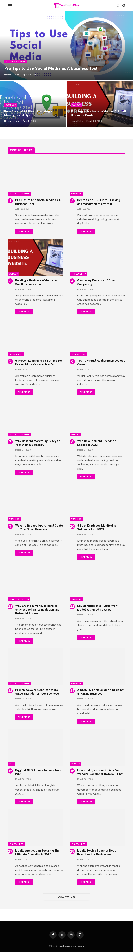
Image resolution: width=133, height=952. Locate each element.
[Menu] (10, 6)
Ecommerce (15, 354)
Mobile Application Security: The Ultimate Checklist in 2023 (37, 853)
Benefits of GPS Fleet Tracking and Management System (31, 113)
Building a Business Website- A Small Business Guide (99, 113)
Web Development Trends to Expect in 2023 (96, 443)
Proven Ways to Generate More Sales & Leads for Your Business (37, 692)
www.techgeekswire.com (70, 946)
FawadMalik (77, 121)
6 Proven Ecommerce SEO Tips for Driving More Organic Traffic (38, 362)
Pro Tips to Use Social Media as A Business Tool (54, 68)
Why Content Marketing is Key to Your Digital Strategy (37, 443)
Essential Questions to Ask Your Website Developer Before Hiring (100, 772)
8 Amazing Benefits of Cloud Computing (96, 282)
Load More (66, 897)
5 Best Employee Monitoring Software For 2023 (96, 527)
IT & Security (78, 274)
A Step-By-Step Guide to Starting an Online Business (100, 692)
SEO (11, 764)
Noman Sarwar (11, 74)
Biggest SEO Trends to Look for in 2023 (38, 772)
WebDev (76, 105)
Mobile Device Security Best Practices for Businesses (96, 853)
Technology (78, 354)
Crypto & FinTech (19, 600)
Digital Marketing (16, 61)
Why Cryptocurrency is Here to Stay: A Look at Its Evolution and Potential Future (37, 610)
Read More (24, 231)
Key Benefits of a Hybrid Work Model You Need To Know (97, 608)
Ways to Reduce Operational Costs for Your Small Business (39, 527)
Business (11, 105)
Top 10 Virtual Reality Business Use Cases (101, 362)
